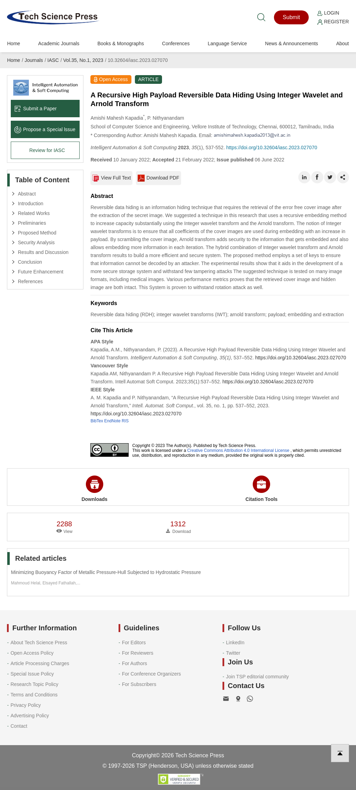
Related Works (34, 213)
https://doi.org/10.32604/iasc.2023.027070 (271, 147)
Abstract (26, 194)
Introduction (30, 203)
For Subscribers (139, 684)
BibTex (96, 420)
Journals (34, 60)
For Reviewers (137, 653)
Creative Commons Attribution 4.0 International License (238, 450)
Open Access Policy (32, 653)
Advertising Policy (29, 715)
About (342, 43)
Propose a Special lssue (44, 129)
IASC (53, 60)
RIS (125, 420)
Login (328, 13)
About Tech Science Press (38, 642)
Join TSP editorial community (257, 676)
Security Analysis (36, 242)
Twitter (233, 653)
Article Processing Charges (39, 663)
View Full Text (111, 178)
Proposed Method (37, 233)
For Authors (134, 663)
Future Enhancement (40, 271)
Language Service (227, 43)
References (30, 281)
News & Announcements (291, 43)
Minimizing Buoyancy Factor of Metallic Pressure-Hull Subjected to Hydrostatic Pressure (106, 572)
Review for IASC (47, 150)
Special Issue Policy (32, 674)
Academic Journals (58, 43)
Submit (291, 17)
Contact (18, 726)
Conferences (175, 43)
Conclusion (30, 262)
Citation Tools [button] (261, 489)
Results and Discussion (43, 252)
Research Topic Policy (34, 684)
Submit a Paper (35, 108)
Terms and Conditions (33, 694)
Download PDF (158, 178)
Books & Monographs (120, 43)
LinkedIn (235, 642)
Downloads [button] (94, 489)
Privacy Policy (25, 705)
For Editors (134, 642)
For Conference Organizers (151, 674)
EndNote (112, 420)
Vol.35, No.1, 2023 (83, 60)
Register (333, 21)
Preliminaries (32, 223)
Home (13, 43)
